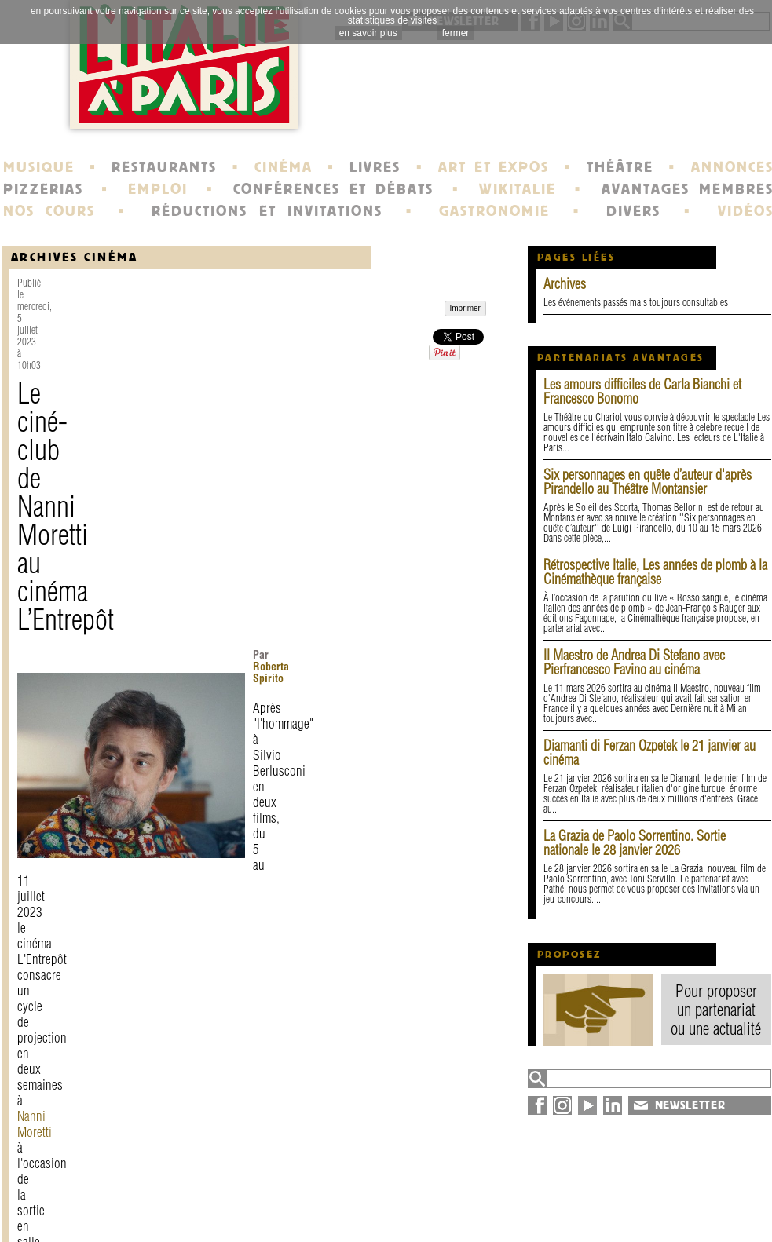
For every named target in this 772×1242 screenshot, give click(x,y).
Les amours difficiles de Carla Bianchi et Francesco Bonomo (642, 391)
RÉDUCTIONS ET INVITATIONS (267, 211)
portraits (345, 1199)
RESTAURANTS (164, 167)
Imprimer (53, 1016)
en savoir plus (368, 32)
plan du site (654, 1199)
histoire (342, 1185)
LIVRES (375, 167)
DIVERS (633, 211)
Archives (564, 284)
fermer (456, 32)
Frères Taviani (236, 631)
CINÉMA (283, 167)
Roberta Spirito (305, 374)
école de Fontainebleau (388, 1213)
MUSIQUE (39, 167)
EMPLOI (158, 189)
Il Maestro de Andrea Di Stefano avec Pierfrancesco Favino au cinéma (634, 662)
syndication (650, 1213)
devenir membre (217, 1213)
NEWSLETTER (690, 1105)
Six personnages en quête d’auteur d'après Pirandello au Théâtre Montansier (647, 482)
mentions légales (219, 1199)
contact (190, 1185)
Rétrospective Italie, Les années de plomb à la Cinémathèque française (655, 572)
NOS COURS (49, 211)
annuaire (644, 1185)
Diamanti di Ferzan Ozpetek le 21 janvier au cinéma (649, 752)
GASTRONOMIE (494, 211)
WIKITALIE (517, 189)
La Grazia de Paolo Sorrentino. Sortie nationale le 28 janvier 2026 (634, 843)
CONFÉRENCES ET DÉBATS (333, 189)
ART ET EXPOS (493, 167)
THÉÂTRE (620, 167)
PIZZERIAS (43, 189)
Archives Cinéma (74, 257)
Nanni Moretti (385, 451)
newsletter (499, 1185)
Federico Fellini (241, 686)
